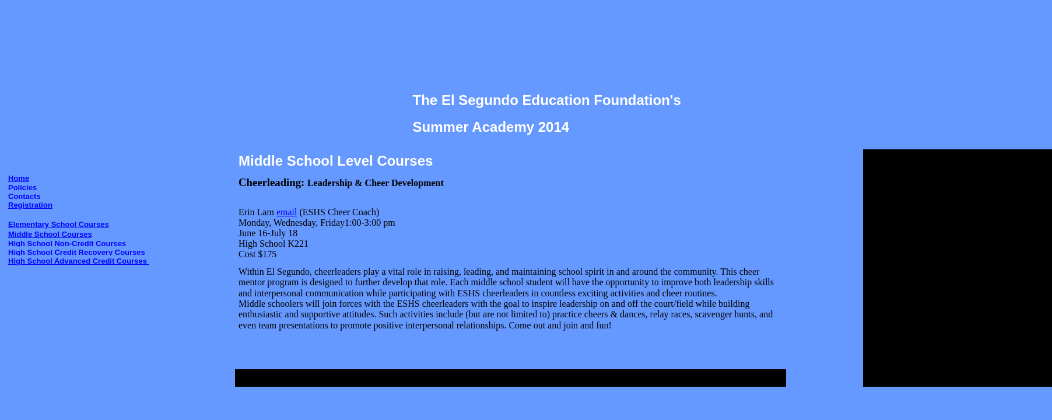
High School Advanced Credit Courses (78, 261)
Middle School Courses (50, 234)
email (286, 212)
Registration (30, 205)
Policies (22, 187)
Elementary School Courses (58, 224)
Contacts (24, 196)
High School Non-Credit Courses (67, 243)
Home (18, 178)
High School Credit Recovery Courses (76, 252)
